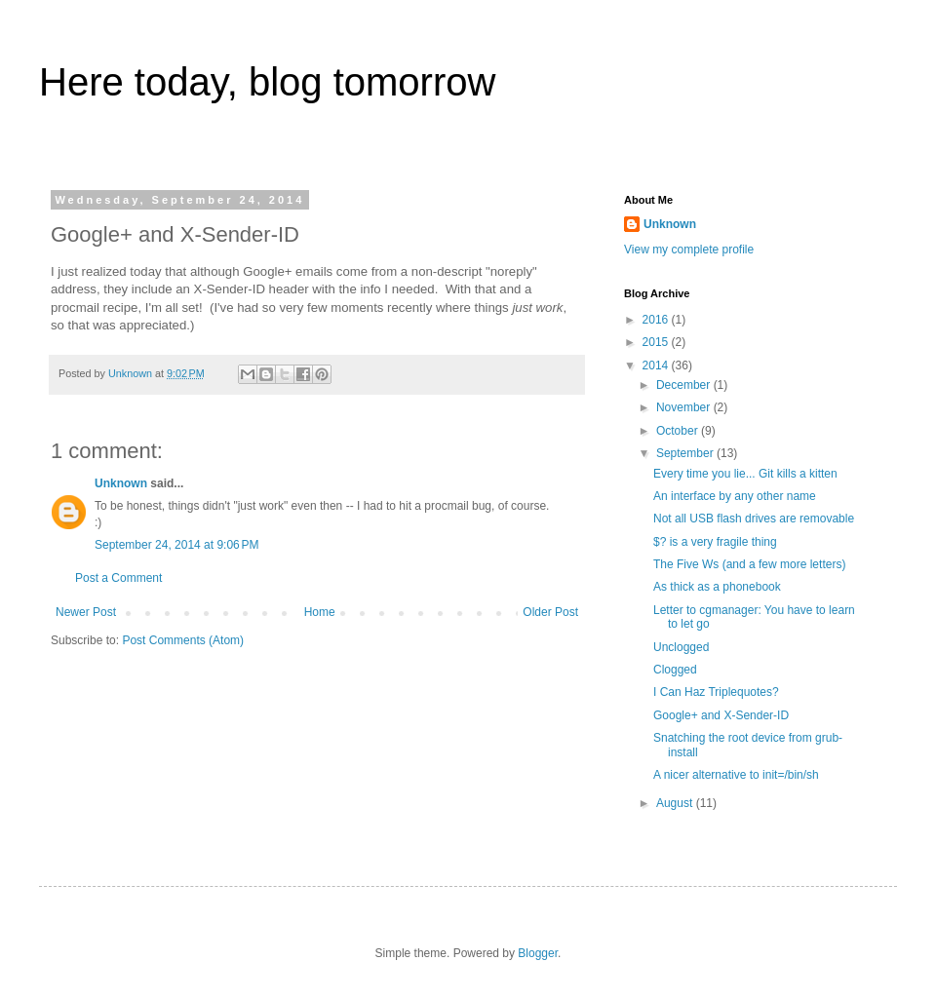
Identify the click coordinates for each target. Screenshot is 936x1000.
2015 (657, 342)
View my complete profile (689, 249)
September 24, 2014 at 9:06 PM (176, 545)
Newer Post (86, 612)
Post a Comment (118, 578)
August (676, 803)
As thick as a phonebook (717, 587)
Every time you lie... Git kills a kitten (745, 474)
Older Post (550, 612)
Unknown (121, 483)
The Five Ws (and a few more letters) (749, 564)
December (685, 385)
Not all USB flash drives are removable (753, 518)
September (686, 453)
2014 (657, 365)
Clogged (675, 669)
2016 (657, 320)
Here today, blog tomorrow (267, 81)
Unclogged (681, 647)
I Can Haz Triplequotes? (716, 692)
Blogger (538, 953)
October (678, 431)
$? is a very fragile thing (715, 542)
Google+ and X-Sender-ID (721, 715)
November (685, 407)
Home (319, 612)
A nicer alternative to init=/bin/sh (736, 775)
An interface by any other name (734, 496)
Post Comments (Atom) (183, 640)
